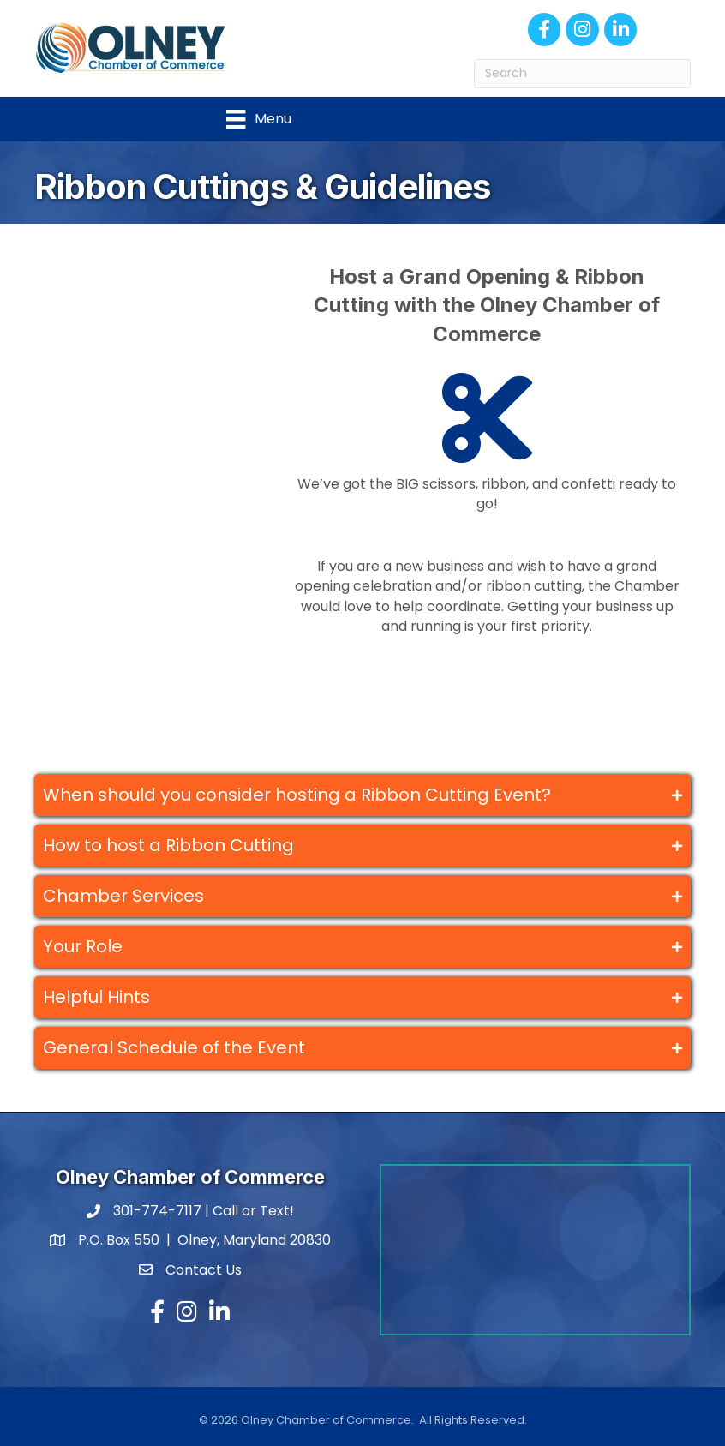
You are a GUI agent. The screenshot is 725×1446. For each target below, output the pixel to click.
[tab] (362, 795)
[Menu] (258, 119)
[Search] (582, 73)
